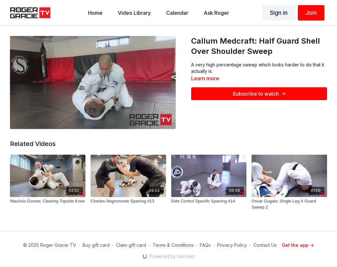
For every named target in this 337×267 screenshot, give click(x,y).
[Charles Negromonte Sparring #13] (128, 201)
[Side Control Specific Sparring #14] (209, 201)
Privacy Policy (232, 245)
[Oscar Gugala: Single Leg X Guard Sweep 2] (289, 204)
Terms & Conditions (173, 245)
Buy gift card (96, 245)
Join (311, 12)
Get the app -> (298, 245)
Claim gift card (131, 245)
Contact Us (265, 245)
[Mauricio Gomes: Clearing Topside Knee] (47, 201)
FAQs (205, 245)
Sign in (279, 12)
